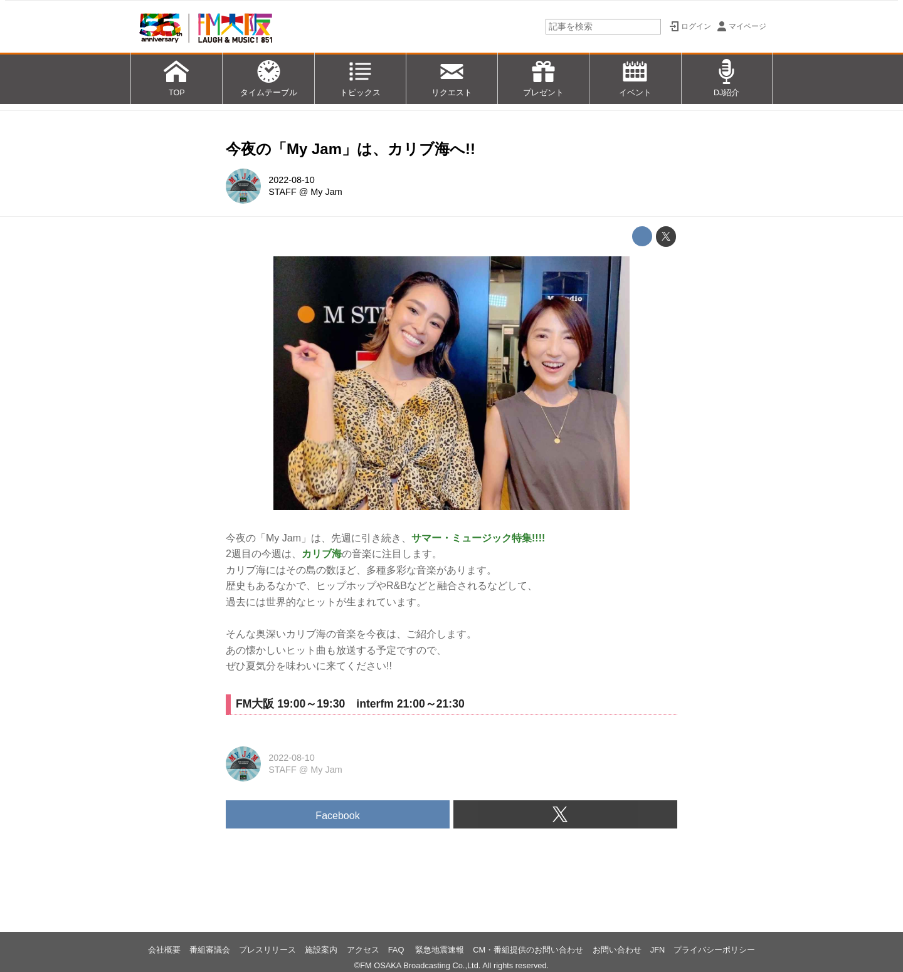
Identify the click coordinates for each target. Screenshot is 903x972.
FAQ (397, 949)
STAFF (282, 192)
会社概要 (164, 949)
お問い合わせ (617, 949)
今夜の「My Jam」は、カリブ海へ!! (350, 148)
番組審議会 (209, 949)
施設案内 (321, 949)
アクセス (363, 949)
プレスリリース (267, 949)
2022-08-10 (291, 180)
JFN (657, 949)
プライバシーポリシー (714, 949)
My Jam (326, 192)
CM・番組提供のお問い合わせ (528, 949)
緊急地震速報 (439, 949)
